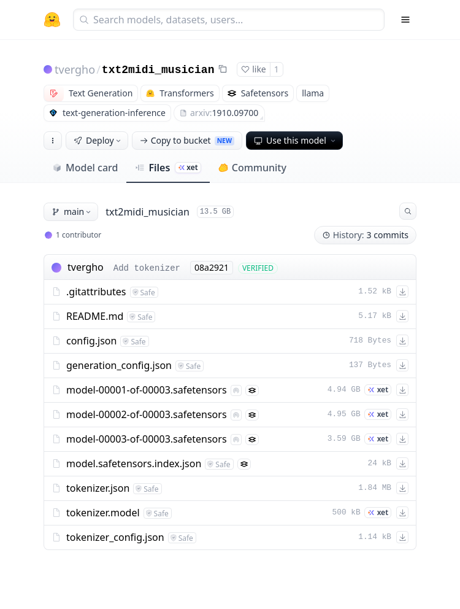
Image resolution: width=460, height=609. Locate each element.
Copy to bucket (187, 140)
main (72, 211)
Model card (85, 167)
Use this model (295, 140)
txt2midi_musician (158, 70)
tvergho (75, 69)
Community (252, 167)
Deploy (98, 140)
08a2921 (211, 267)
